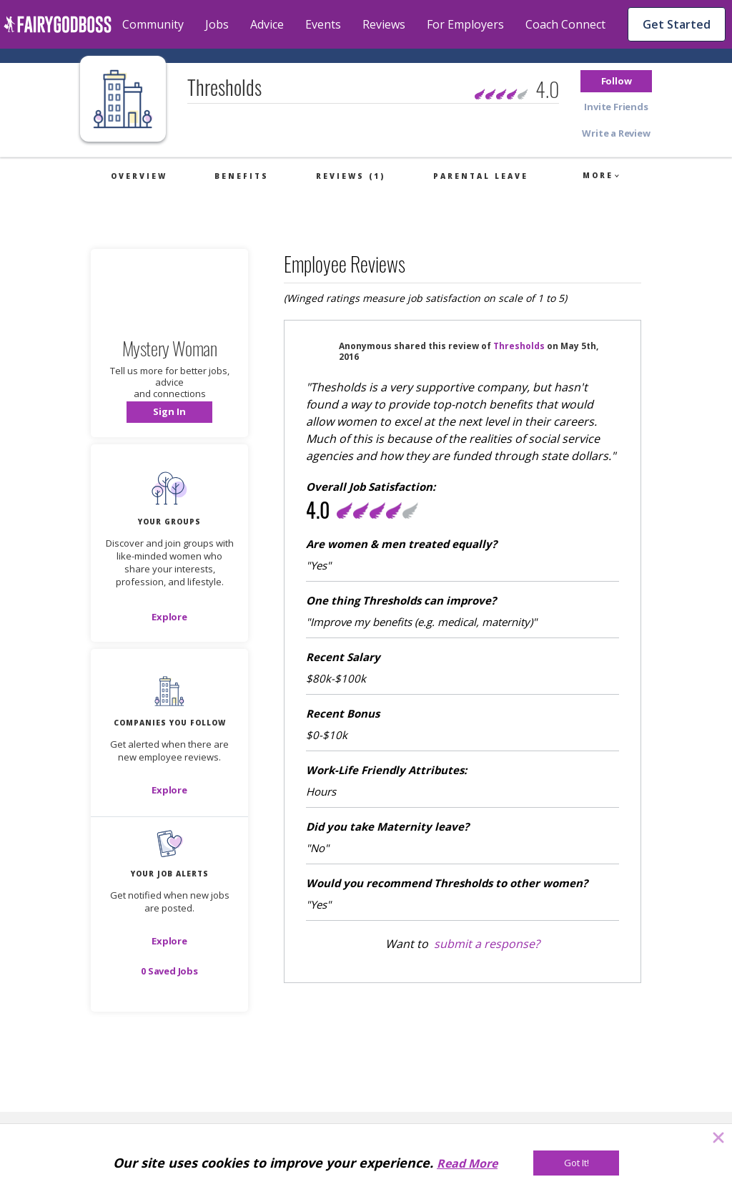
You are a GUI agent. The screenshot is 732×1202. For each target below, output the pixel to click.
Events (323, 24)
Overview (139, 176)
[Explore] (169, 616)
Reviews (383, 24)
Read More (467, 1163)
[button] (616, 81)
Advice (267, 24)
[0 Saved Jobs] (169, 971)
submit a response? (487, 944)
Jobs (217, 24)
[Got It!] (576, 1163)
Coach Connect (565, 24)
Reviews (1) (350, 176)
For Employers (465, 24)
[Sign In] (169, 412)
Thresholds (519, 346)
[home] (58, 24)
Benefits (241, 176)
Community (153, 24)
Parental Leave (480, 176)
